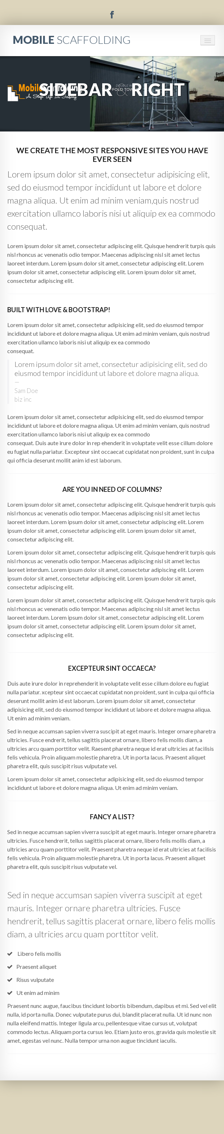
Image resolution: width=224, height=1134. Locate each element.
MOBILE (71, 39)
